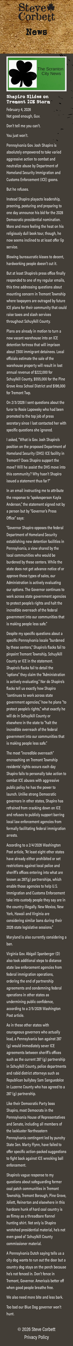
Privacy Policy (36, 1336)
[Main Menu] (65, 9)
